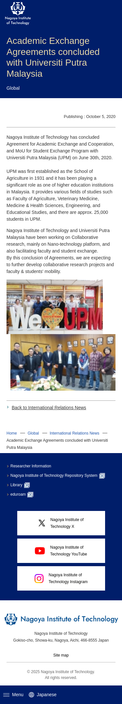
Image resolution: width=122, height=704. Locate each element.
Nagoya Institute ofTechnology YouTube (61, 550)
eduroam (22, 495)
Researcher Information (30, 466)
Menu (13, 694)
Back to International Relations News (49, 407)
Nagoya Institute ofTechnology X (61, 523)
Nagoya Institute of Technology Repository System (57, 476)
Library (20, 485)
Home (12, 433)
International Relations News (75, 433)
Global (33, 433)
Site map (61, 655)
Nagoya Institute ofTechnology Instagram (61, 578)
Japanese (43, 694)
